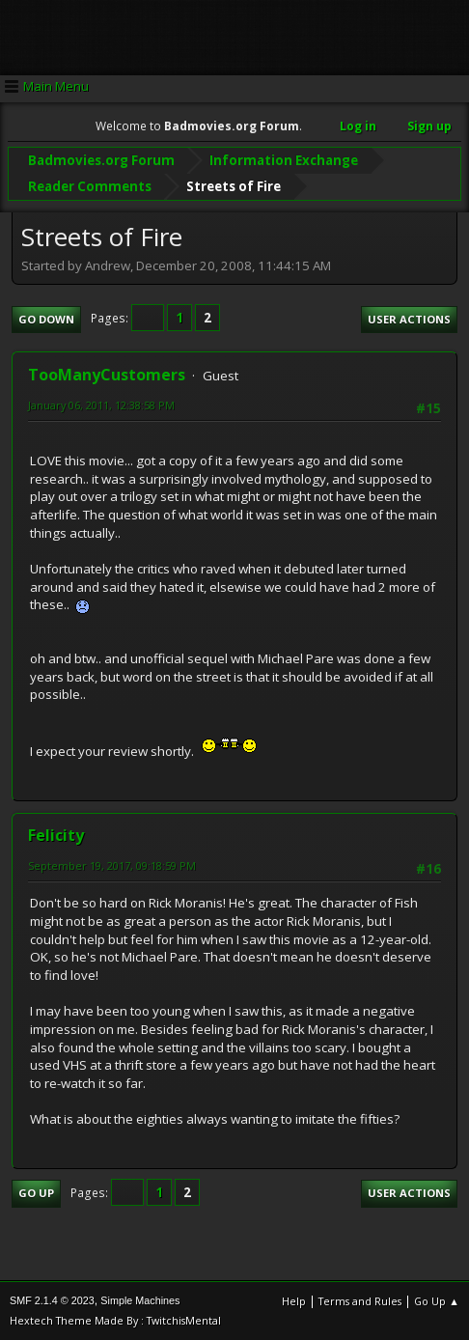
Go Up (36, 1193)
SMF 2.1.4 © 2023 (52, 1300)
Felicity (56, 835)
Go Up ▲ (436, 1301)
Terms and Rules (359, 1301)
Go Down (46, 318)
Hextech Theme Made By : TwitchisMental (115, 1320)
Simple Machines (139, 1300)
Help (294, 1301)
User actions (409, 318)
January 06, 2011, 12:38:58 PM (101, 405)
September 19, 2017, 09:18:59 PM (112, 865)
